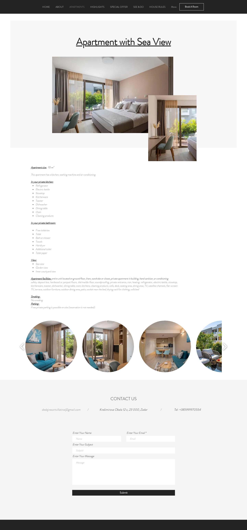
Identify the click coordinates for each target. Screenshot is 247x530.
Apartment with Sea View (123, 42)
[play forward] (225, 346)
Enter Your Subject (83, 444)
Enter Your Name (82, 433)
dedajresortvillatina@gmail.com (61, 409)
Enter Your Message (83, 456)
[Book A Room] (191, 6)
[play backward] (22, 346)
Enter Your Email (136, 433)
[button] (51, 346)
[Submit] (123, 493)
